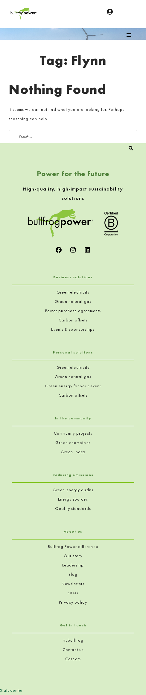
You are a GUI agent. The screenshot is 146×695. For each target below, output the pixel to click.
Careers (73, 658)
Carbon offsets (73, 320)
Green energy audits (73, 489)
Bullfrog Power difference (73, 546)
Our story (73, 555)
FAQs (73, 593)
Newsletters (73, 583)
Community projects (73, 433)
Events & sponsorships (73, 329)
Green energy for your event (73, 386)
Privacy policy (73, 602)
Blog (73, 574)
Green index (73, 451)
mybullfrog (73, 640)
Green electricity (73, 292)
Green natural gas (73, 301)
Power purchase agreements (73, 310)
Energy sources (73, 499)
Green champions (73, 442)
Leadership (73, 565)
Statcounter (11, 690)
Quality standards (73, 508)
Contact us (73, 649)
